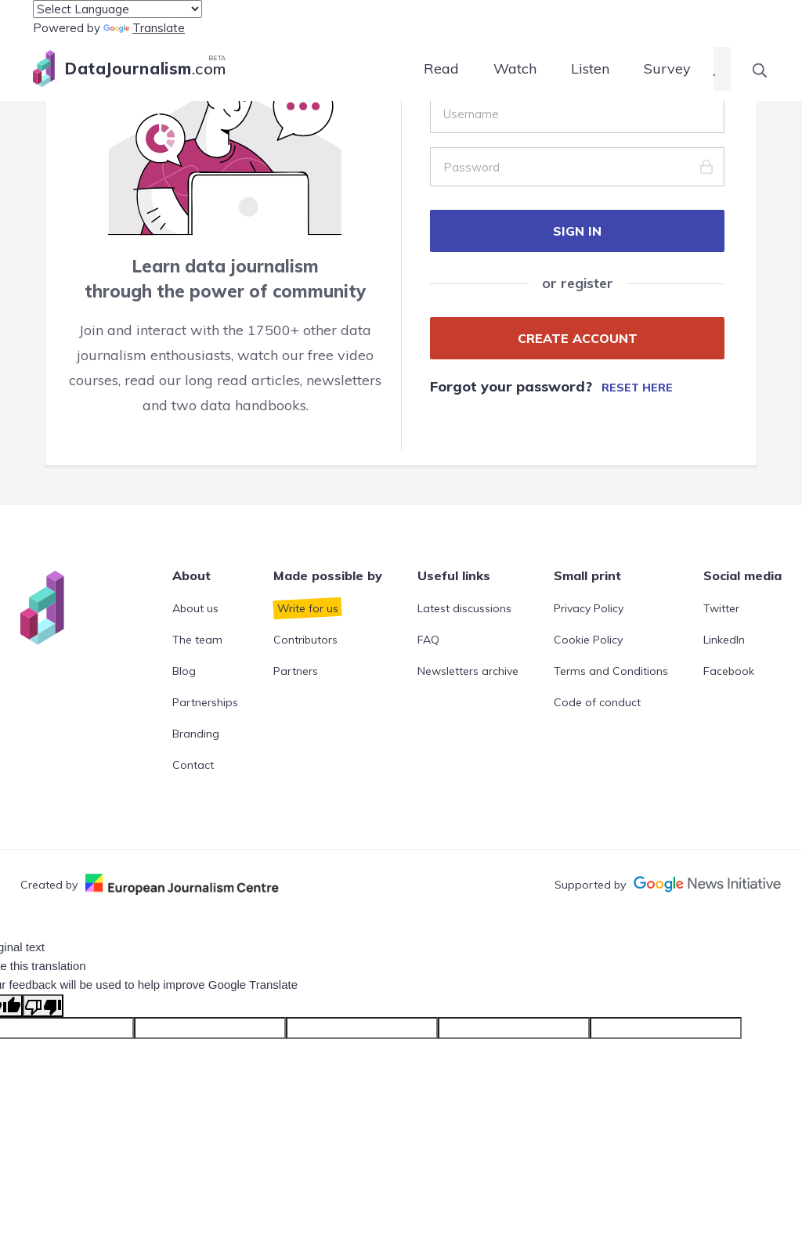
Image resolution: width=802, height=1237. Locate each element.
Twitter (721, 608)
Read (441, 69)
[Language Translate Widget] (117, 9)
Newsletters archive (467, 671)
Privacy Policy (588, 608)
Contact (193, 765)
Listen (590, 69)
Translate (144, 27)
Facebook (728, 671)
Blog (184, 671)
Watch (514, 69)
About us (195, 608)
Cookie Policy (588, 640)
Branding (195, 734)
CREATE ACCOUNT (578, 338)
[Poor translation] (43, 1005)
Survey (667, 69)
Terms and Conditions (611, 671)
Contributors (305, 640)
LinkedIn (724, 640)
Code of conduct (597, 702)
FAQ (428, 640)
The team (197, 640)
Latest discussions (464, 608)
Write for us (307, 608)
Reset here (637, 387)
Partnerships (205, 702)
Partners (295, 671)
